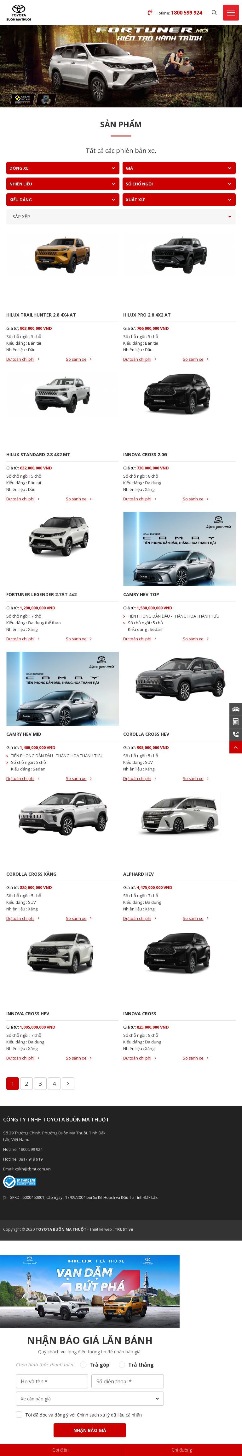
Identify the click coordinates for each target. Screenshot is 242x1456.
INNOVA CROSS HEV (27, 1015)
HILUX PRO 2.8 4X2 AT (147, 315)
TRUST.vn (124, 1231)
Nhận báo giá (89, 1432)
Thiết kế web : (101, 1231)
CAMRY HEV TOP (141, 595)
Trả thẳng (141, 1366)
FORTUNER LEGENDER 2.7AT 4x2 (41, 595)
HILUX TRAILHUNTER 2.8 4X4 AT (41, 315)
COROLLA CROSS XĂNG (31, 875)
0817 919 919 (31, 1161)
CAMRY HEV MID (23, 735)
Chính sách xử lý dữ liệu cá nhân (109, 1417)
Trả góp (99, 1366)
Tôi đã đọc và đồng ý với (83, 1417)
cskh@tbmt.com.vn (33, 1171)
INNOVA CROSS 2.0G (145, 455)
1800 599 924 (31, 1151)
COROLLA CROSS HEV (146, 735)
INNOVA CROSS (139, 1015)
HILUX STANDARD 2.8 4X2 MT (38, 455)
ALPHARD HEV (138, 875)
